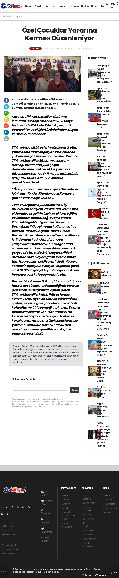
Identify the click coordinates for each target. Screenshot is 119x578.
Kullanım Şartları (10, 545)
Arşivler (45, 521)
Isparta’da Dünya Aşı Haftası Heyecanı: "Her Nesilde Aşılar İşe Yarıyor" (104, 192)
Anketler (107, 499)
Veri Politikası (8, 534)
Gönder (75, 390)
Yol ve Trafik (89, 503)
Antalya (51, 6)
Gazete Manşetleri (88, 545)
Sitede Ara (108, 495)
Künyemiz (46, 530)
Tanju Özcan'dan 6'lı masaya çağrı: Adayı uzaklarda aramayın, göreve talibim (103, 434)
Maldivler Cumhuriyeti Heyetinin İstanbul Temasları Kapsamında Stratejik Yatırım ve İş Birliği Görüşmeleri (104, 239)
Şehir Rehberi (89, 538)
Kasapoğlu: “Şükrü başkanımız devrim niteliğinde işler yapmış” (104, 73)
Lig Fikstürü (88, 518)
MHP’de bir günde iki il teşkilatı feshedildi (103, 213)
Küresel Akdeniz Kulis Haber (88, 6)
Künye (65, 523)
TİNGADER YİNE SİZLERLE (104, 274)
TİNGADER (67, 527)
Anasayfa (8, 16)
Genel (28, 6)
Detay (86, 574)
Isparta (63, 6)
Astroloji (107, 512)
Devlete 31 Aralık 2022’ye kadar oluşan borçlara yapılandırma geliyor (104, 345)
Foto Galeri (46, 493)
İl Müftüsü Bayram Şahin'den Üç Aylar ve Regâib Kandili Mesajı (104, 371)
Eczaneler (88, 514)
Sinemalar (88, 530)
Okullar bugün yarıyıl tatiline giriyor (104, 392)
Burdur (39, 6)
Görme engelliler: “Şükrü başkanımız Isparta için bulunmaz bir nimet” (104, 166)
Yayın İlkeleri (8, 530)
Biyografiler (109, 503)
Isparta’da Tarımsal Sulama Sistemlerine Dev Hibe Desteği (104, 142)
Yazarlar (46, 512)
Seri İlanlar (88, 534)
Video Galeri (46, 502)
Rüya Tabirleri (110, 508)
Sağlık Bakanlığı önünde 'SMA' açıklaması (103, 410)
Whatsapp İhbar (10, 549)
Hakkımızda (7, 526)
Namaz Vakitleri (87, 509)
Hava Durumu (87, 497)
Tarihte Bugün (86, 524)
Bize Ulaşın (45, 539)
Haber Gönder (9, 553)
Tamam (100, 574)
